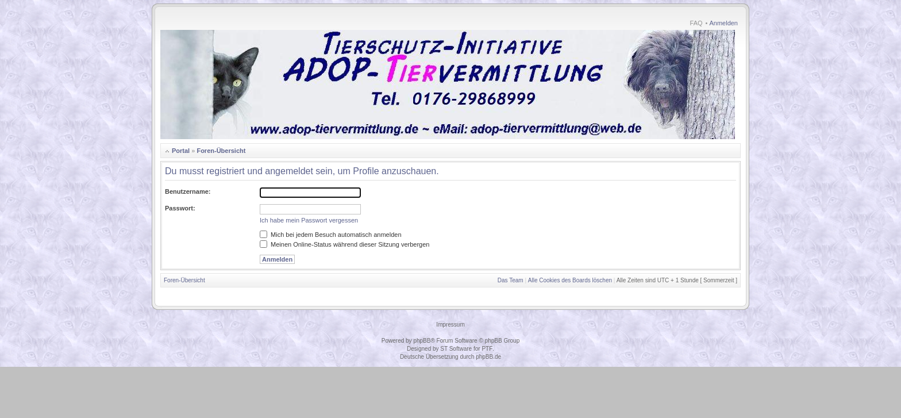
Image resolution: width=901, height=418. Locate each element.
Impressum (450, 324)
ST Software (456, 349)
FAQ (696, 23)
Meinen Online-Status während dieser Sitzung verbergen (344, 244)
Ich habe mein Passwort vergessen (309, 220)
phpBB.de (488, 357)
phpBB (421, 341)
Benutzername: (187, 191)
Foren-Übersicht (221, 150)
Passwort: (180, 208)
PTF (487, 349)
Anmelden (723, 23)
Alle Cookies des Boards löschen (570, 280)
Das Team (510, 280)
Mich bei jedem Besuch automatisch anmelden (331, 234)
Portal (181, 150)
